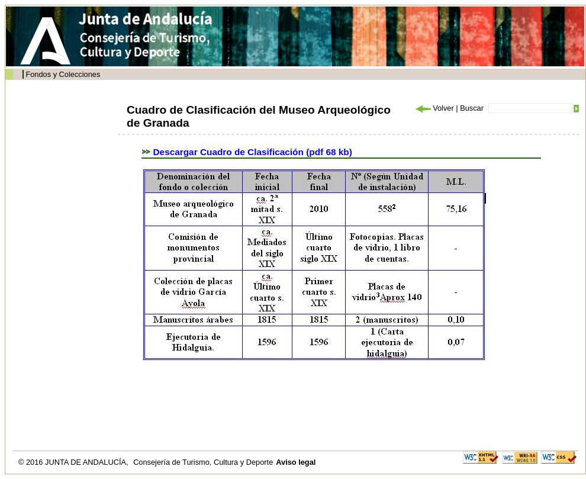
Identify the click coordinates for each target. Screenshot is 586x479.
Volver (434, 108)
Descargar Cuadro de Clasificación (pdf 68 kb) (252, 152)
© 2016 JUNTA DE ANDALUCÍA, (74, 462)
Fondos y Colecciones (62, 74)
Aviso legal (295, 462)
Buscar (472, 108)
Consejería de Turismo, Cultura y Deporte (203, 462)
